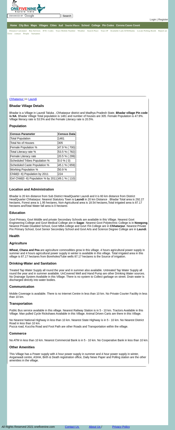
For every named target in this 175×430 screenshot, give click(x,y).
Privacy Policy (121, 426)
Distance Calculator (18, 30)
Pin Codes (108, 25)
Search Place (93, 30)
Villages (43, 25)
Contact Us (72, 426)
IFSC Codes (48, 30)
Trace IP (105, 30)
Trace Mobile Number (66, 30)
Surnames (35, 33)
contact (18, 33)
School (85, 25)
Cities (53, 25)
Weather (81, 30)
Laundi (32, 99)
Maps (34, 25)
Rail (61, 25)
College (95, 25)
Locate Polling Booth (147, 30)
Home (13, 25)
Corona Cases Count (128, 25)
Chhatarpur (16, 99)
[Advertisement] (88, 66)
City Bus (24, 25)
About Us (95, 426)
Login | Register (159, 19)
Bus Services (34, 30)
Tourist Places (72, 25)
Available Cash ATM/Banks (122, 30)
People (26, 33)
